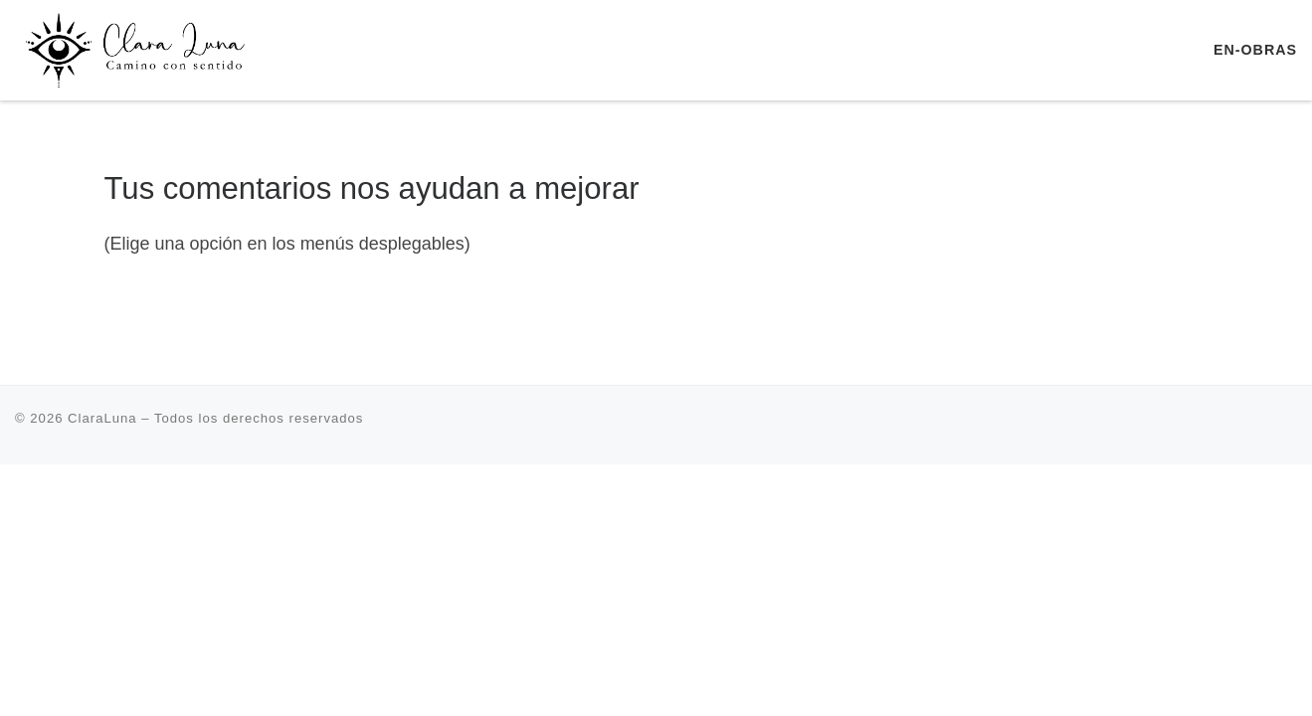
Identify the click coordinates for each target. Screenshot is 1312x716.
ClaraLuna (102, 418)
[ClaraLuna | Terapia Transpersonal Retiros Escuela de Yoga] (139, 47)
